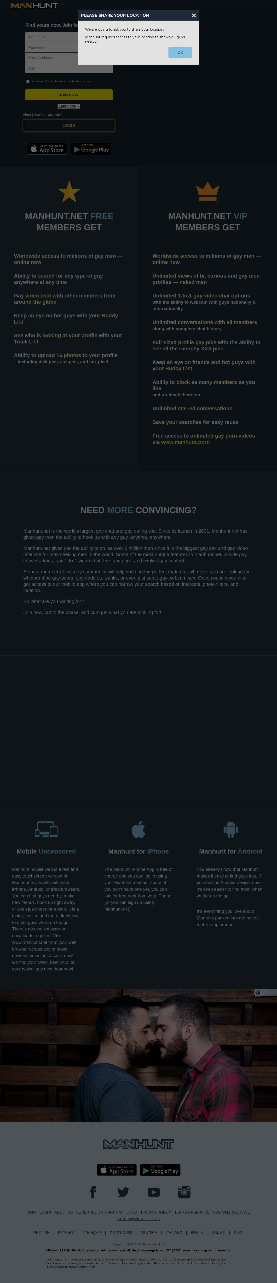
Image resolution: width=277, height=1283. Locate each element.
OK (180, 52)
